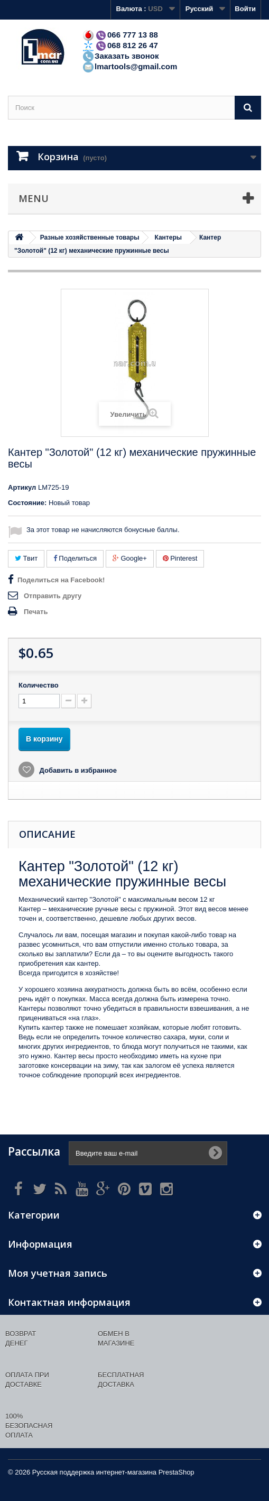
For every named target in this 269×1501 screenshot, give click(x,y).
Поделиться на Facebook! (61, 580)
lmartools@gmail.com (129, 66)
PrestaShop (176, 1472)
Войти (245, 9)
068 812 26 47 (120, 45)
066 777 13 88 (120, 34)
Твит (26, 558)
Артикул (22, 487)
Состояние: (27, 503)
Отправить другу (52, 596)
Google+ (130, 558)
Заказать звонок (120, 55)
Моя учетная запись (57, 1273)
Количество (38, 685)
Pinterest (180, 558)
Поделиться (75, 558)
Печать (36, 612)
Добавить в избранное (77, 770)
